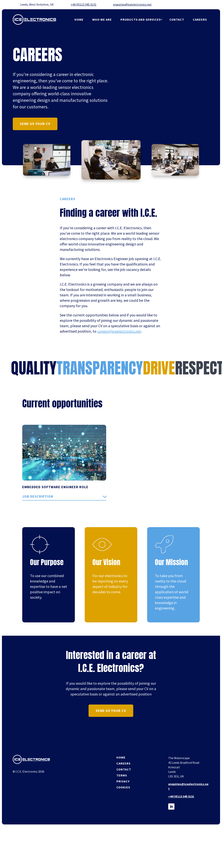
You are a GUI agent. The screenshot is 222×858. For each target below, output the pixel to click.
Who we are (102, 19)
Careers (200, 19)
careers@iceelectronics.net (119, 331)
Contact (176, 19)
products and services (140, 19)
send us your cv (35, 123)
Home (79, 19)
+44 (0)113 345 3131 (83, 4)
